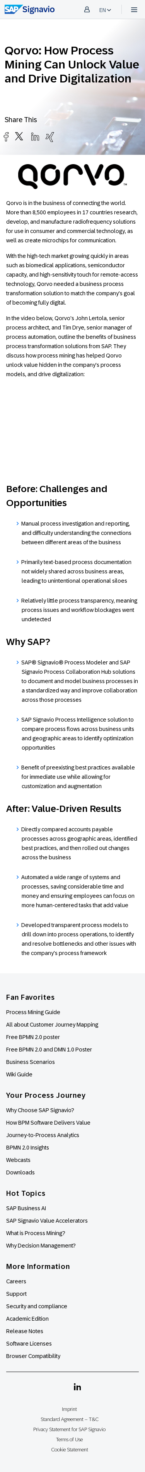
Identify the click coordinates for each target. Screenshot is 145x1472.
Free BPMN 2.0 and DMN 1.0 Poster (49, 1049)
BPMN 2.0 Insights (27, 1147)
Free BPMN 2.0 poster (33, 1037)
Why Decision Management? (41, 1245)
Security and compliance (36, 1306)
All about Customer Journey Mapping (52, 1025)
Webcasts (18, 1160)
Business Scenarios (30, 1062)
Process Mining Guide (33, 1012)
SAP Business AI (26, 1208)
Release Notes (24, 1331)
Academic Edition (27, 1319)
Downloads (20, 1172)
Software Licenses (29, 1344)
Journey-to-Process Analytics (43, 1135)
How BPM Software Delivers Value (48, 1123)
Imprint (69, 1409)
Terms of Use (69, 1439)
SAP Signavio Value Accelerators (47, 1221)
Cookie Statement (69, 1450)
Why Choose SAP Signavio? (40, 1110)
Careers (16, 1281)
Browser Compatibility (33, 1356)
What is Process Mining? (35, 1233)
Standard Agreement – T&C (70, 1419)
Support (16, 1294)
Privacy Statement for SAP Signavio (69, 1429)
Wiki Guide (19, 1074)
